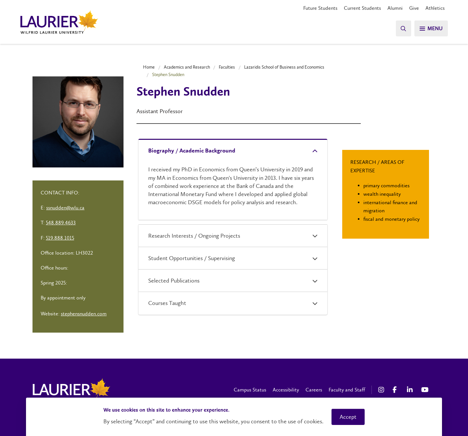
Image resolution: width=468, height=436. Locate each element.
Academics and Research (187, 67)
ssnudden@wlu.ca (65, 208)
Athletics (435, 8)
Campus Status (250, 390)
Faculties (227, 67)
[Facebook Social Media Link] (396, 390)
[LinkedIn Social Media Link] (411, 390)
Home (149, 67)
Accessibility (286, 390)
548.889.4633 (61, 222)
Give (414, 8)
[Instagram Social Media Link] (382, 390)
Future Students (320, 8)
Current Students (362, 8)
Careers (314, 390)
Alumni (395, 8)
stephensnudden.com (84, 313)
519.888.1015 (60, 238)
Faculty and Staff (347, 390)
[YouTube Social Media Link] (425, 390)
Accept (348, 416)
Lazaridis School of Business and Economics (284, 67)
